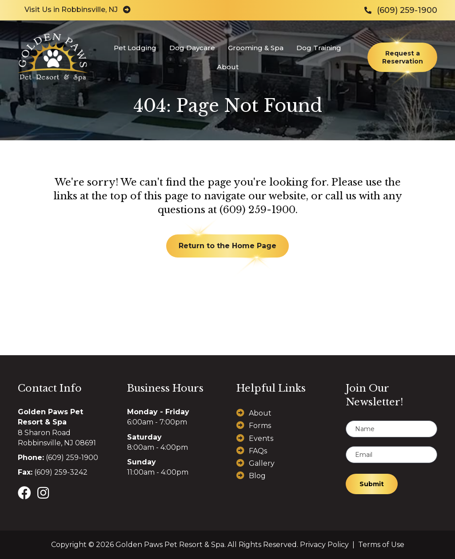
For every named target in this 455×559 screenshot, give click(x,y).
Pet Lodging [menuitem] (135, 48)
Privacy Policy (324, 544)
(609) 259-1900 (257, 210)
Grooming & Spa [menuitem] (255, 48)
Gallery (262, 463)
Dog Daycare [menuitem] (192, 48)
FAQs (258, 451)
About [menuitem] (228, 67)
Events (261, 438)
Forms (260, 425)
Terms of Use (381, 544)
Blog (257, 476)
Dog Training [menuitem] (318, 48)
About (260, 413)
